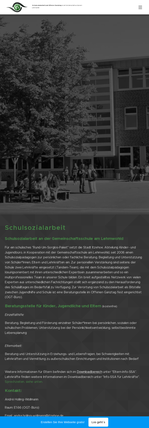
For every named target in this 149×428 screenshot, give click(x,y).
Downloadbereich (89, 372)
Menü (140, 7)
